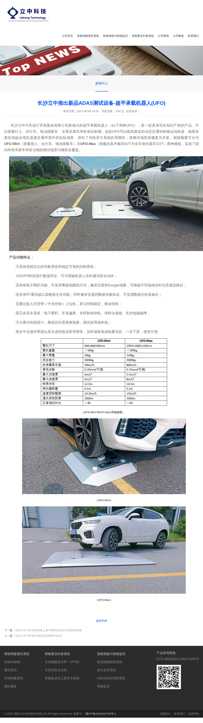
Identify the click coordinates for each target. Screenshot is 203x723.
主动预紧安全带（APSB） (63, 662)
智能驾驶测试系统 (88, 35)
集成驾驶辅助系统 (109, 662)
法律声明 (193, 713)
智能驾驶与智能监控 (115, 35)
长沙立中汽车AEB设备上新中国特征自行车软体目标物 (42, 630)
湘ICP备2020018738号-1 (100, 713)
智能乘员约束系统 (143, 35)
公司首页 (67, 35)
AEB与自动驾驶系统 (111, 678)
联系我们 (193, 35)
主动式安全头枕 (56, 670)
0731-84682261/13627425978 (178, 659)
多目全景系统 (106, 670)
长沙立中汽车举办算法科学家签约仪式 (33, 635)
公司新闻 (163, 35)
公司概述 (178, 35)
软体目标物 (12, 662)
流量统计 (165, 713)
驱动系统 (10, 670)
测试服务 (10, 686)
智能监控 (103, 686)
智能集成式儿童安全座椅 (62, 678)
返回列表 (101, 620)
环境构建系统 (13, 678)
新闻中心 (101, 83)
